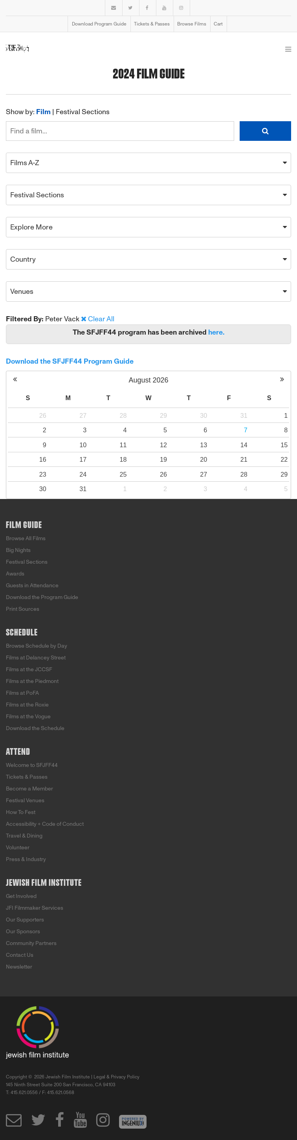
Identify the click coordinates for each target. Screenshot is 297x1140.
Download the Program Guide (42, 597)
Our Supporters (25, 919)
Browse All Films (26, 538)
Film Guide (24, 525)
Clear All (101, 319)
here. (216, 332)
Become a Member (29, 788)
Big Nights (18, 550)
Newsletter (19, 966)
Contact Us (19, 955)
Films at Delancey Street (36, 657)
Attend (18, 752)
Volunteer (17, 847)
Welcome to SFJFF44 (32, 765)
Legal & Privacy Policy (116, 1077)
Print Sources (22, 609)
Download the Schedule (35, 728)
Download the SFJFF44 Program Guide (70, 361)
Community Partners (31, 943)
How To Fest (20, 812)
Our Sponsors (23, 931)
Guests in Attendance (32, 585)
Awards (15, 573)
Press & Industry (26, 859)
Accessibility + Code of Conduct (45, 824)
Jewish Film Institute (44, 883)
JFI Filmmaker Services (34, 908)
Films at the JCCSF (29, 669)
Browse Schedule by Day (36, 646)
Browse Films (191, 24)
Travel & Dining (24, 835)
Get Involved (21, 896)
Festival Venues (25, 800)
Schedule (22, 632)
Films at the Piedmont (32, 681)
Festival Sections (83, 111)
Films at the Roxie (27, 704)
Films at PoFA (22, 693)
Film (43, 111)
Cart (218, 24)
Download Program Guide (99, 24)
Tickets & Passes (152, 24)
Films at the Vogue (28, 716)
